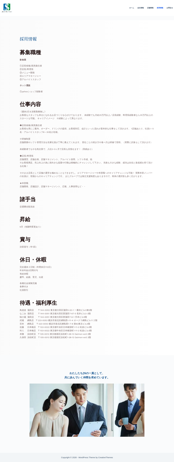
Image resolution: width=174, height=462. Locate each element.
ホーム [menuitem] (131, 8)
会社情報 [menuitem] (140, 8)
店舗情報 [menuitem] (150, 8)
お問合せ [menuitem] (170, 8)
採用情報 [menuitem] (160, 8)
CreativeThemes (105, 457)
